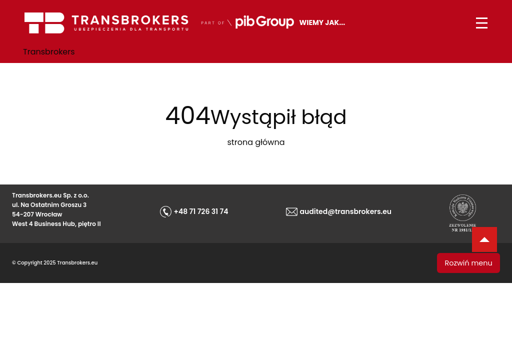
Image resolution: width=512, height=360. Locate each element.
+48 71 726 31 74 (201, 211)
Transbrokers (49, 52)
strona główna (256, 142)
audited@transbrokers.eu (346, 211)
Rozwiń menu (468, 263)
